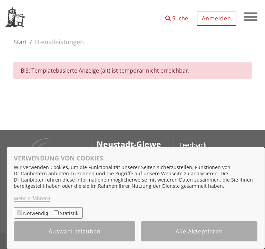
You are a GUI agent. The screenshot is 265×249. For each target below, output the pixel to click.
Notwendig (35, 213)
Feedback (193, 145)
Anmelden (216, 18)
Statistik (69, 213)
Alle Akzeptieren (199, 231)
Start (20, 42)
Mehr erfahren (31, 198)
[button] (177, 15)
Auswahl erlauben (75, 231)
